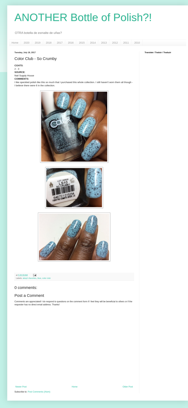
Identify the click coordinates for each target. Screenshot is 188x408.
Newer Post (21, 386)
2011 (126, 42)
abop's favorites (29, 278)
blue (39, 278)
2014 (93, 42)
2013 (104, 42)
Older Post (128, 386)
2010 (137, 42)
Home (15, 42)
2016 (71, 42)
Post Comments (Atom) (39, 392)
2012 (115, 42)
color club (46, 278)
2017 (60, 42)
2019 (37, 42)
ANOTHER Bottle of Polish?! (83, 17)
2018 (49, 42)
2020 (26, 42)
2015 (82, 42)
